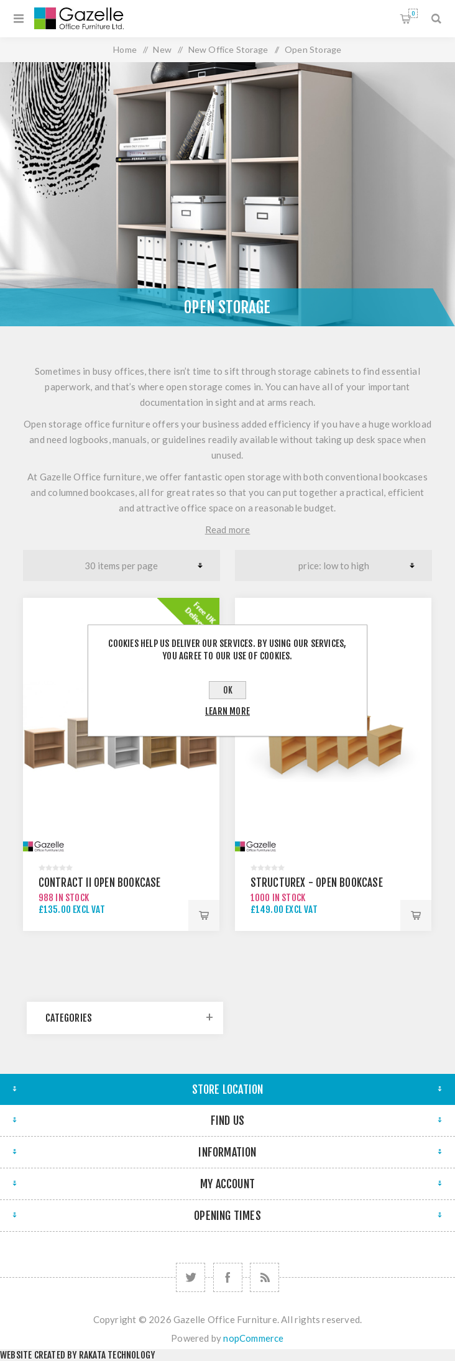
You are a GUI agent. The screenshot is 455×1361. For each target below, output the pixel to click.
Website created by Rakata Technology (77, 1355)
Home (125, 49)
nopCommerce (253, 1338)
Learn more (227, 711)
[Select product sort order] (333, 565)
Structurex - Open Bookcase (316, 882)
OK (227, 690)
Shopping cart (413, 13)
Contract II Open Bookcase (100, 882)
